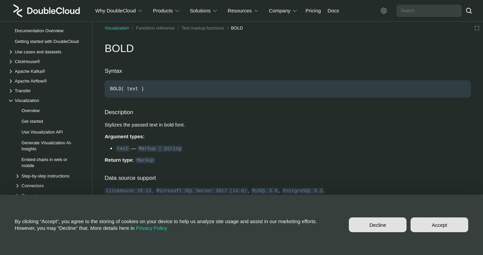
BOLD (237, 28)
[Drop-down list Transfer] (46, 91)
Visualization (117, 28)
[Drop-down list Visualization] (46, 100)
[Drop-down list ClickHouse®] (46, 61)
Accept (439, 225)
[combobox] (429, 10)
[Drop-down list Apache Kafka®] (46, 71)
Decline (377, 225)
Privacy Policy (151, 228)
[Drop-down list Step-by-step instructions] (50, 176)
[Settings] (384, 11)
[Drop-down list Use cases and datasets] (46, 52)
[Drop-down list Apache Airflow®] (46, 81)
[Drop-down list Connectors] (50, 186)
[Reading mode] (477, 28)
